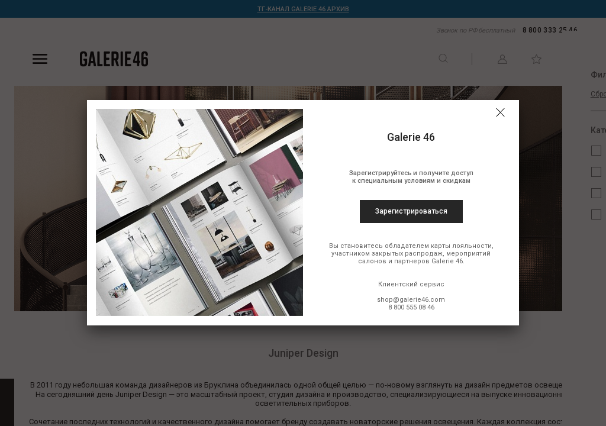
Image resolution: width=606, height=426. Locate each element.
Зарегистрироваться (411, 211)
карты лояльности (461, 246)
